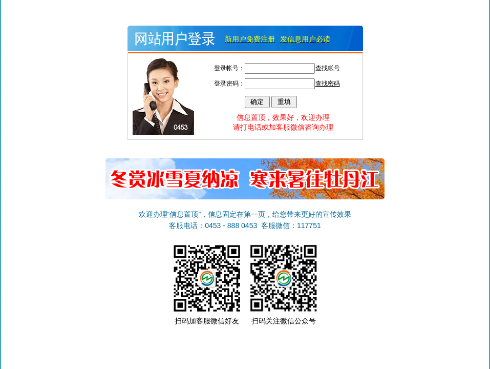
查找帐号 (327, 68)
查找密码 (327, 83)
